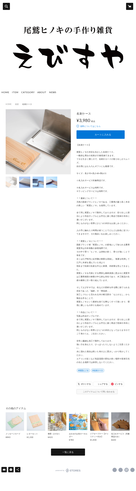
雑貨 (17, 104)
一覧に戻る (68, 452)
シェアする (103, 384)
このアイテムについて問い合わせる (99, 391)
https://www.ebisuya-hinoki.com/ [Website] (132, 470)
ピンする (119, 384)
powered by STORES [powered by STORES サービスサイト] (68, 470)
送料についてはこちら (90, 126)
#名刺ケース (98, 370)
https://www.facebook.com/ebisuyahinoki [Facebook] (114, 470)
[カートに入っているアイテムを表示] (129, 6)
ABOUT (41, 92)
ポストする (86, 384)
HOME (5, 92)
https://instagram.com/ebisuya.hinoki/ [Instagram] (126, 470)
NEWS (52, 92)
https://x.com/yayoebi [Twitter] (120, 470)
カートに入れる (103, 134)
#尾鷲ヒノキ (83, 370)
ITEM (15, 92)
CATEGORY (28, 92)
